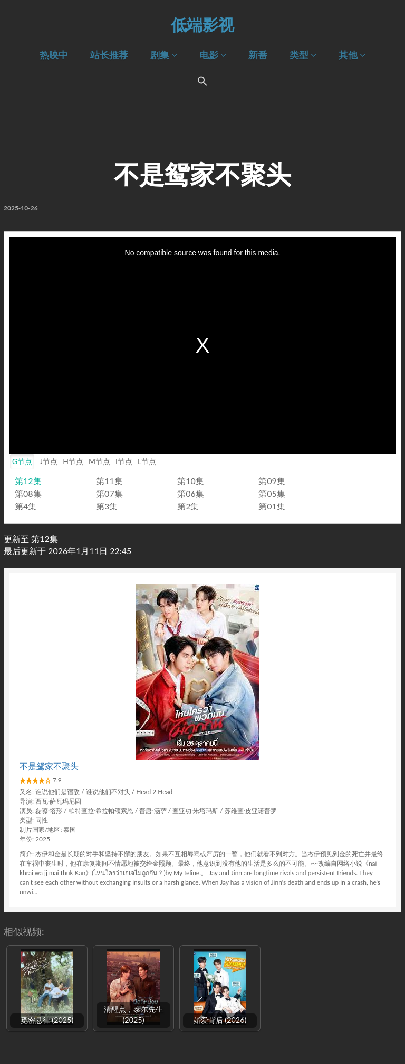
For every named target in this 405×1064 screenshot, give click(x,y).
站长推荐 (109, 55)
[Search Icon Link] (202, 83)
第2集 (188, 506)
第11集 (109, 481)
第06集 (190, 493)
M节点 (99, 461)
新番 (257, 55)
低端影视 (202, 24)
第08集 (28, 493)
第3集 (107, 506)
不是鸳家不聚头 (49, 766)
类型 (303, 55)
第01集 (271, 506)
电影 (212, 55)
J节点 (48, 461)
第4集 (25, 506)
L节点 (147, 461)
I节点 (123, 461)
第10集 (190, 481)
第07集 (109, 493)
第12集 (28, 481)
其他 (352, 55)
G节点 (22, 461)
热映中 (54, 55)
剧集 (163, 55)
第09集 (271, 481)
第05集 (271, 493)
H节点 (73, 461)
